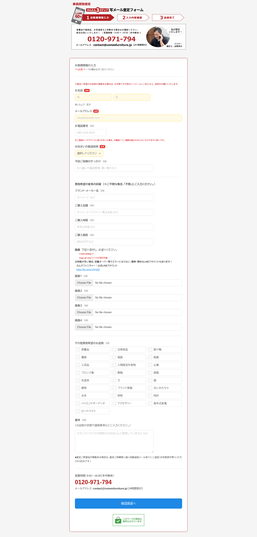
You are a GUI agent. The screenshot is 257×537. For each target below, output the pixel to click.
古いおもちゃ (159, 388)
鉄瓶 (154, 373)
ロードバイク (85, 411)
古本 (81, 396)
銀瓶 (118, 373)
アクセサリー (122, 403)
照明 (118, 396)
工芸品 (82, 365)
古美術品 (120, 349)
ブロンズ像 (85, 373)
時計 (154, 396)
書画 (81, 357)
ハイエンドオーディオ (90, 403)
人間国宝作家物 (124, 365)
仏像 (154, 365)
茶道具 (82, 380)
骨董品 (82, 349)
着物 (81, 388)
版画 (118, 357)
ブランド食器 (122, 388)
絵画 (154, 357)
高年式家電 (158, 403)
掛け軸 (155, 349)
